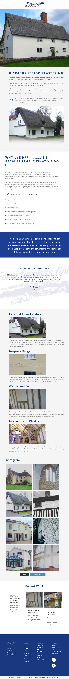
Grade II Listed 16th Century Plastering (52, 612)
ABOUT (26, 646)
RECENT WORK (26, 655)
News (25, 659)
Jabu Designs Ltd (55, 677)
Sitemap (29, 677)
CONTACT (27, 662)
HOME (26, 643)
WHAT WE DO (27, 650)
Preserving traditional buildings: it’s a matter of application (15, 598)
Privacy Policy (37, 677)
